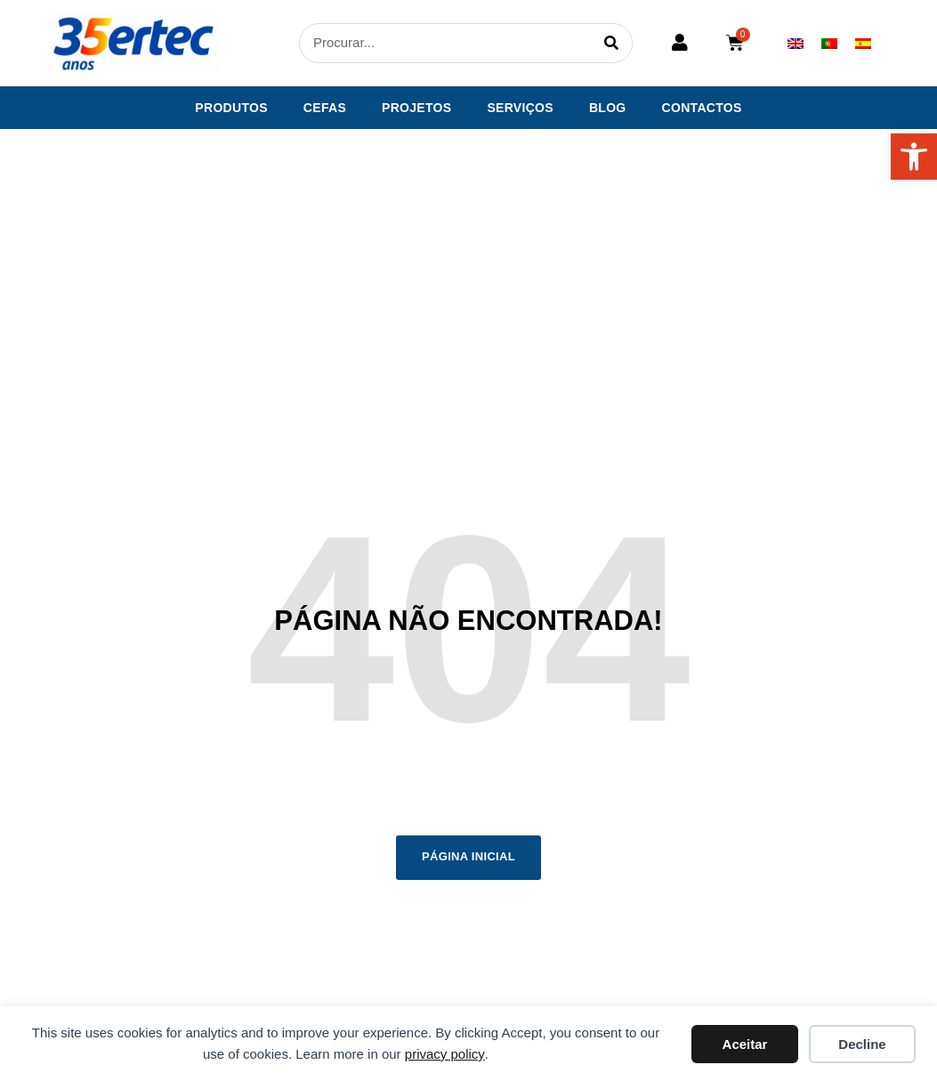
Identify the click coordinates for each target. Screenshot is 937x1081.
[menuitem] (795, 42)
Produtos (231, 108)
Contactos (702, 108)
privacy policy (445, 1053)
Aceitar (745, 1044)
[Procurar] (612, 43)
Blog (607, 108)
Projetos (416, 108)
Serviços (520, 108)
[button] (914, 156)
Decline (861, 1044)
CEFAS (324, 108)
